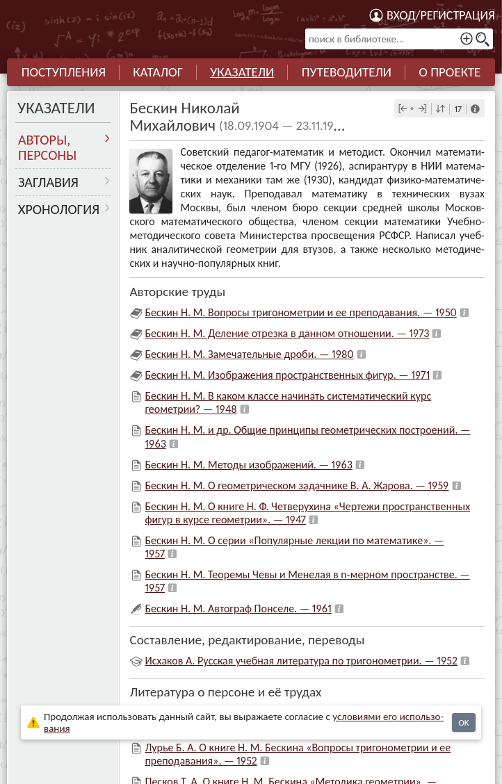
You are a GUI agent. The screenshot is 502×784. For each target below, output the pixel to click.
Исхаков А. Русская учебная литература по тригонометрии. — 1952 (301, 660)
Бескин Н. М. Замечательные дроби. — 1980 (249, 354)
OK (463, 722)
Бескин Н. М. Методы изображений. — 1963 (248, 464)
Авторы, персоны (47, 147)
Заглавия (48, 182)
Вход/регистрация (441, 15)
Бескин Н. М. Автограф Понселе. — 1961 (238, 608)
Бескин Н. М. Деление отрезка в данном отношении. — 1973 (287, 333)
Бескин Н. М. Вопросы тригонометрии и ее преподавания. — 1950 (300, 312)
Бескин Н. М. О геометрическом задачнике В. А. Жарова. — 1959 (296, 485)
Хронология (58, 209)
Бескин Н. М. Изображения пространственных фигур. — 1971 (287, 375)
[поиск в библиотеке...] (399, 38)
